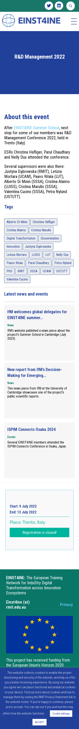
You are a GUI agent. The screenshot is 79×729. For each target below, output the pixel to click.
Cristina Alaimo (16, 240)
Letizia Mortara (17, 265)
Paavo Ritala (15, 273)
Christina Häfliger (44, 232)
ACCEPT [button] (39, 722)
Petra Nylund (62, 273)
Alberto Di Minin (17, 232)
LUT (48, 265)
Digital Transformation (21, 249)
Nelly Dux (62, 265)
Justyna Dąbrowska (38, 257)
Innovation (13, 257)
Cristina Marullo (41, 240)
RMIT (21, 281)
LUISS (36, 265)
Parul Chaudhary (38, 273)
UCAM (47, 281)
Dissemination (50, 249)
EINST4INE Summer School (36, 138)
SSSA (33, 281)
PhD (9, 281)
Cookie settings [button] (61, 713)
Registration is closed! (40, 543)
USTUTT (62, 281)
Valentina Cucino (17, 290)
